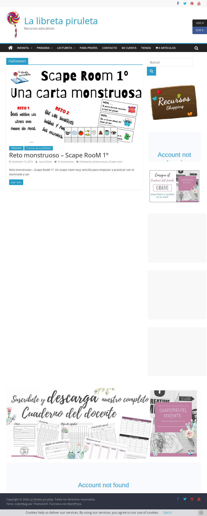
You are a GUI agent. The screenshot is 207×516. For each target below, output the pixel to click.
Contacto (109, 48)
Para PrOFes (89, 48)
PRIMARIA (43, 48)
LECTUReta (64, 48)
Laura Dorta (45, 161)
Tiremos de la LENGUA (38, 148)
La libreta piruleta (61, 21)
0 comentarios (64, 161)
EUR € (198, 30)
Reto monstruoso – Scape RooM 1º (58, 155)
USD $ (198, 23)
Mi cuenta (129, 48)
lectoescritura (100, 161)
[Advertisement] (177, 238)
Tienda (146, 48)
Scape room (115, 161)
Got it (167, 512)
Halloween (85, 161)
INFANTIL (23, 48)
